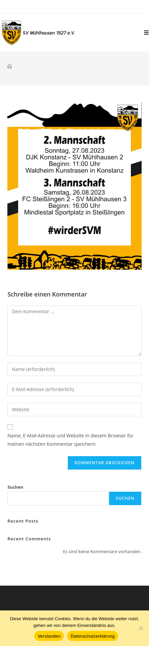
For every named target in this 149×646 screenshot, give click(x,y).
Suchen (15, 487)
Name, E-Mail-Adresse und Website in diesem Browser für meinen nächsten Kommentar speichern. (70, 439)
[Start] (9, 66)
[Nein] (140, 628)
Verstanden (49, 636)
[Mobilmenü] (146, 33)
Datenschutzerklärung (92, 636)
